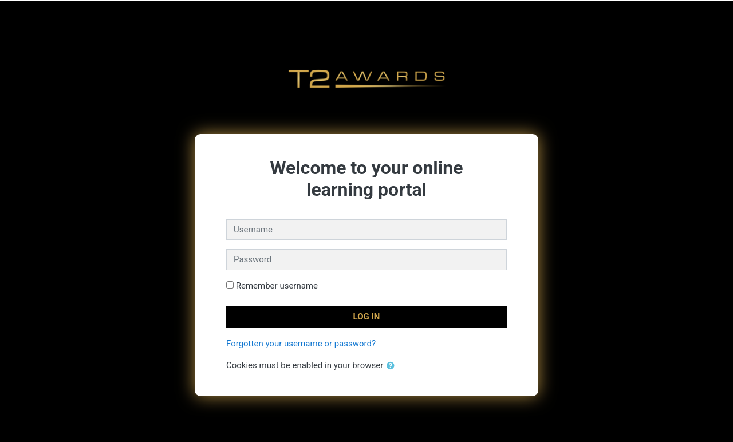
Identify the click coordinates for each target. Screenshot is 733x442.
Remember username (277, 286)
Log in (366, 316)
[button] (392, 366)
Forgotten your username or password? (301, 343)
